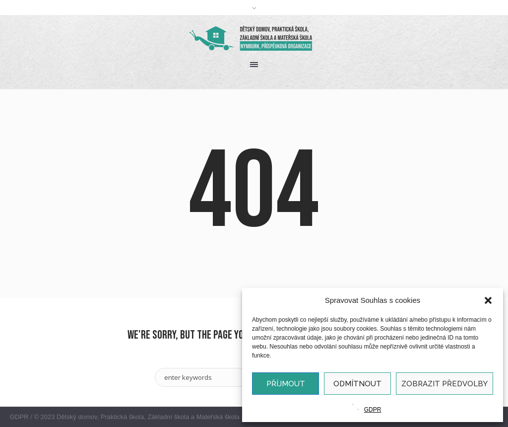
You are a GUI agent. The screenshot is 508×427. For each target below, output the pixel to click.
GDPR (372, 409)
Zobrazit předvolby (444, 383)
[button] (488, 300)
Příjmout (285, 383)
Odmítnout (357, 383)
